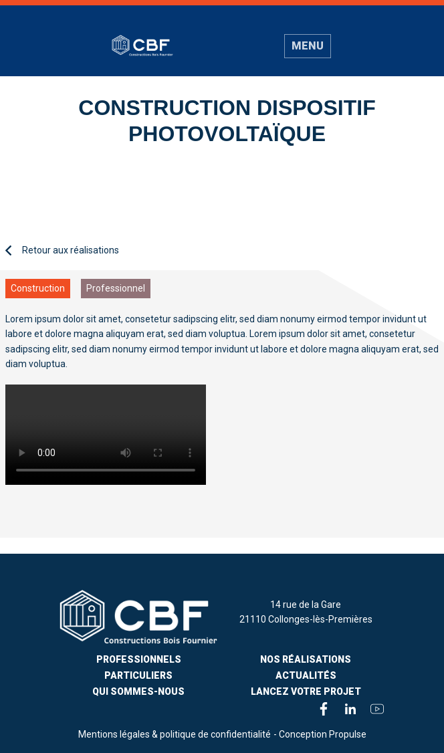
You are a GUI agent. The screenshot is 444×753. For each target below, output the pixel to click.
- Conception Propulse (319, 734)
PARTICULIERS (138, 675)
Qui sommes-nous (138, 691)
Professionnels (138, 659)
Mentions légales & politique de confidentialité (174, 734)
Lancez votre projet (306, 691)
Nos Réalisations (305, 659)
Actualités (305, 675)
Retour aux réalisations (62, 250)
